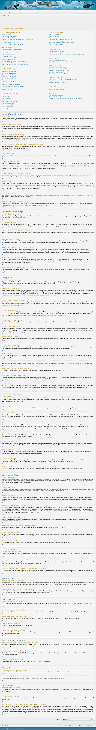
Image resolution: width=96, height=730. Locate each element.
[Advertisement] (48, 21)
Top (4, 121)
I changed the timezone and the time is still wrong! (14, 58)
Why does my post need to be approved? (11, 88)
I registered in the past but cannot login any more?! (14, 44)
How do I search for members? (56, 72)
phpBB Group (41, 689)
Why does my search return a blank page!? (59, 70)
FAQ (3, 12)
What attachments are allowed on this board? (59, 88)
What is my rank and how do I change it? (11, 63)
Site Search (24, 12)
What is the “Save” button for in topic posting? (13, 86)
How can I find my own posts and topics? (58, 73)
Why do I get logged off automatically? (11, 37)
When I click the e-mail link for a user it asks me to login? (15, 64)
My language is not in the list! (9, 59)
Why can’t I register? (7, 47)
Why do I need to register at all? (9, 36)
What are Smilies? (6, 98)
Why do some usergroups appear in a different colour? (61, 42)
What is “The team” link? (55, 46)
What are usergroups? (54, 37)
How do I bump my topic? (8, 89)
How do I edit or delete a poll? (9, 78)
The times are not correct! (8, 56)
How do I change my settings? (9, 54)
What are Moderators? (54, 36)
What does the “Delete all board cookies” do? (12, 49)
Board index (5, 15)
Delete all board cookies (71, 726)
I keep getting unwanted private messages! (59, 53)
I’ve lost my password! (7, 41)
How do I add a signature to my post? (10, 73)
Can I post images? (6, 100)
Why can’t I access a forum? (8, 79)
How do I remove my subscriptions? (57, 82)
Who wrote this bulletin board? (56, 95)
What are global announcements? (9, 101)
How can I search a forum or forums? (57, 67)
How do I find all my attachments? (57, 89)
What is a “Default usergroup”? (56, 44)
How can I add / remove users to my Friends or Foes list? (62, 61)
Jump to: (58, 719)
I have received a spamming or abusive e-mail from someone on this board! (66, 54)
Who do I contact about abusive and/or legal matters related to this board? (66, 98)
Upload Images (33, 12)
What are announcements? (8, 103)
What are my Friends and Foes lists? (57, 60)
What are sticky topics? (7, 105)
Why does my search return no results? (58, 69)
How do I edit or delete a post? (9, 71)
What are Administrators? (55, 34)
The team (61, 726)
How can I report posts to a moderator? (11, 84)
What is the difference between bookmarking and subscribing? (63, 79)
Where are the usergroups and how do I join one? (60, 39)
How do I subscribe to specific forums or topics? (60, 81)
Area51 (78, 698)
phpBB (8, 728)
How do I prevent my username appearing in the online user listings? (18, 39)
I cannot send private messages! (56, 51)
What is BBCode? (6, 95)
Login (16, 12)
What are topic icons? (7, 108)
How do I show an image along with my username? (14, 61)
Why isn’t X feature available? (56, 96)
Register (9, 12)
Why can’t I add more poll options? (10, 76)
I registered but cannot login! (8, 42)
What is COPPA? (6, 46)
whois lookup (8, 708)
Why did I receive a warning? (9, 83)
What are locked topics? (7, 106)
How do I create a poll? (7, 74)
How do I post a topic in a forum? (10, 70)
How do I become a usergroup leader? (58, 41)
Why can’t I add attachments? (9, 81)
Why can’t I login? (6, 34)
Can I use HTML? (6, 96)
